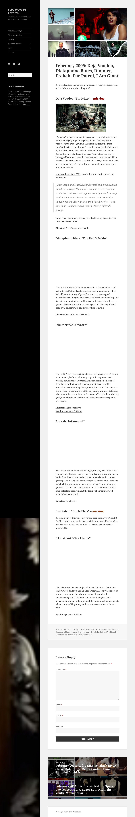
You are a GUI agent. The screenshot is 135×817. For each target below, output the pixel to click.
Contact (11, 52)
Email (59, 716)
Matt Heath (87, 634)
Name (59, 705)
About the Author (15, 35)
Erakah (93, 632)
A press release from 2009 (68, 174)
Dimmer (73, 632)
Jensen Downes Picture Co (71, 634)
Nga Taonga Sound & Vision (69, 411)
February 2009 (88, 629)
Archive (11, 39)
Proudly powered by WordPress (68, 812)
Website (59, 727)
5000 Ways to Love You (17, 11)
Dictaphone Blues (63, 632)
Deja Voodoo (113, 629)
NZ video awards (14, 44)
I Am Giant (110, 632)
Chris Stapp (102, 629)
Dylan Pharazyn (84, 632)
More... (26, 104)
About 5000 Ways (15, 31)
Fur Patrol (101, 632)
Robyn (76, 629)
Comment (61, 669)
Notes (10, 48)
